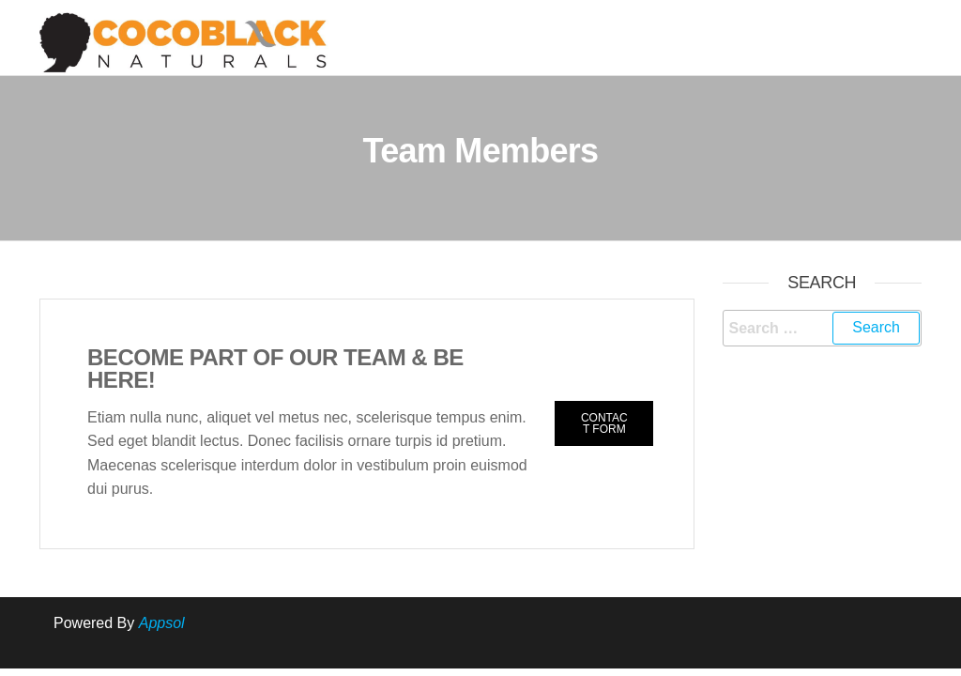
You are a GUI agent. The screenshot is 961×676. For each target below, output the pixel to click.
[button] (604, 423)
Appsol (162, 623)
